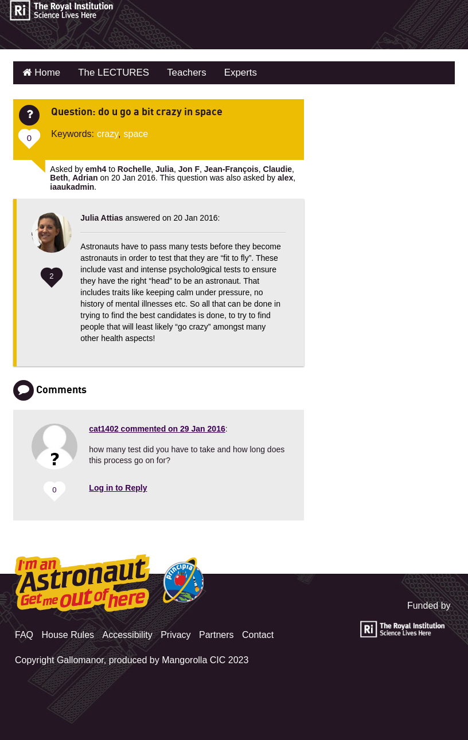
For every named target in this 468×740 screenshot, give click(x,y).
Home (45, 72)
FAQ (24, 633)
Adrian (85, 176)
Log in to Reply (118, 486)
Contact (258, 633)
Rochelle (134, 167)
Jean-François (231, 167)
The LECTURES (108, 72)
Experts (230, 72)
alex (285, 176)
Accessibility (128, 633)
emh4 (96, 167)
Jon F (189, 167)
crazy (107, 132)
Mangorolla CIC (193, 658)
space (136, 132)
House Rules (67, 633)
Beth (59, 176)
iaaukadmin (72, 185)
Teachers (178, 72)
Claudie (277, 167)
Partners (216, 633)
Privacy (175, 633)
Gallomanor (80, 658)
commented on (157, 427)
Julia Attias (101, 216)
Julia (164, 167)
